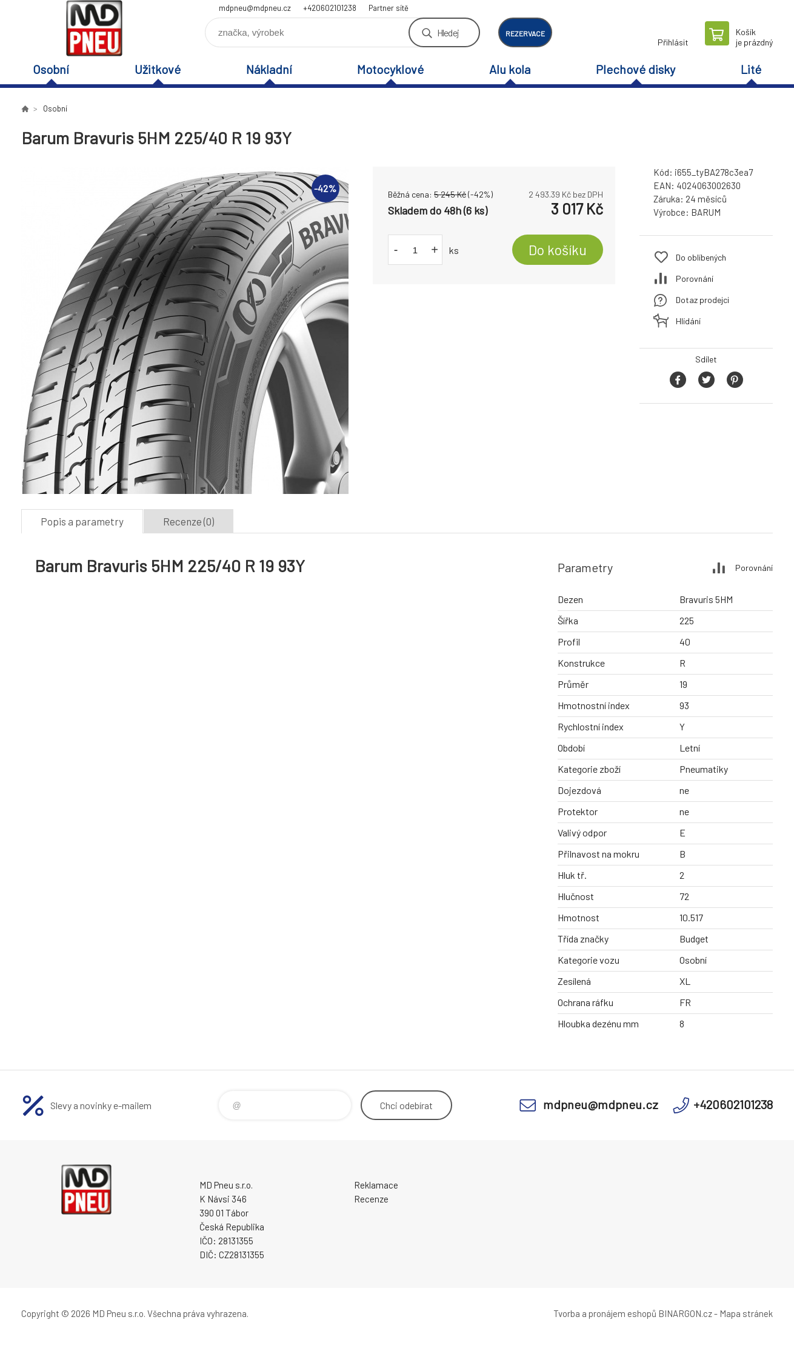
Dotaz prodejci (702, 300)
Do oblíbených (701, 257)
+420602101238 (329, 8)
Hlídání (688, 321)
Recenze (371, 1198)
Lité (751, 69)
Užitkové (158, 69)
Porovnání (694, 278)
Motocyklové (390, 69)
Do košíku (558, 249)
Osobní (51, 69)
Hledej (448, 32)
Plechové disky (635, 69)
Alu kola (509, 69)
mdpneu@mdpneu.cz (255, 8)
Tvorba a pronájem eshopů (604, 1313)
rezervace (525, 33)
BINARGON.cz (685, 1313)
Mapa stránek (746, 1313)
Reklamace (376, 1184)
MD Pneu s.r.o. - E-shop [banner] (94, 28)
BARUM (706, 212)
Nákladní (269, 69)
